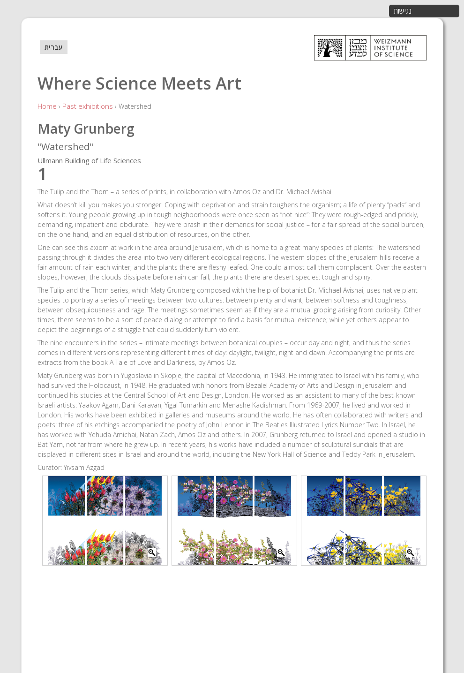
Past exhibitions (87, 106)
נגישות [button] (403, 10)
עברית (54, 47)
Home (47, 106)
